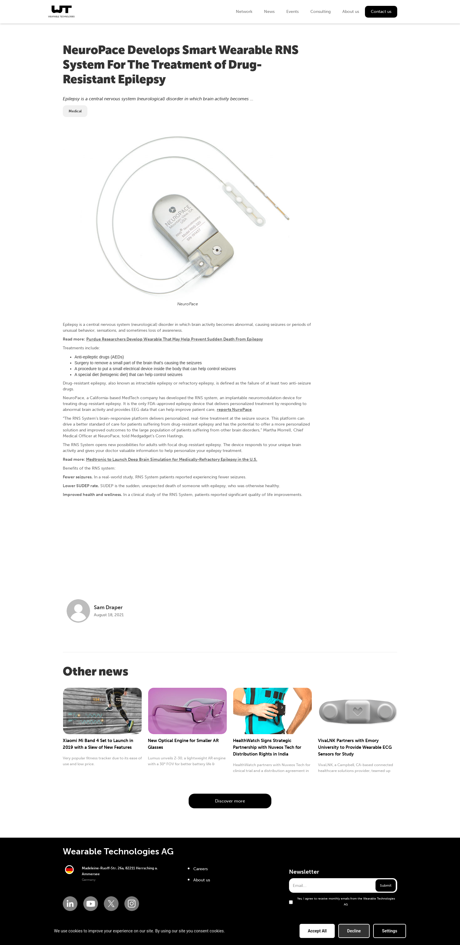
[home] (61, 11)
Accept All (317, 931)
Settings (389, 931)
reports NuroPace (234, 409)
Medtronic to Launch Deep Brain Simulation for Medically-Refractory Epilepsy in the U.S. (171, 459)
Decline (354, 931)
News (269, 11)
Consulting (320, 11)
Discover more (230, 801)
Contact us (381, 11)
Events (292, 11)
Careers (200, 868)
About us (350, 11)
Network (244, 11)
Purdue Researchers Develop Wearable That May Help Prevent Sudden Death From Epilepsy (174, 339)
